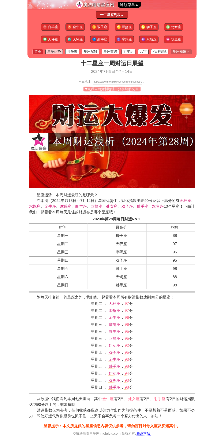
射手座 (99, 39)
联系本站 (143, 433)
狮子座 (148, 27)
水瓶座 (148, 39)
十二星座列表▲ (112, 15)
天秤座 (50, 39)
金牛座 (75, 27)
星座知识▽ (181, 51)
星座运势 (54, 51)
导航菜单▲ (129, 5)
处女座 (173, 27)
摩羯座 (124, 39)
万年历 (128, 51)
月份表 (72, 51)
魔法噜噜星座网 (98, 4)
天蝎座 (75, 39)
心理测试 (160, 51)
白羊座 (50, 27)
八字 (143, 51)
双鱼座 (173, 39)
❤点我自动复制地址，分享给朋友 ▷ (112, 89)
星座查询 (110, 51)
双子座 (99, 27)
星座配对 (90, 51)
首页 (37, 51)
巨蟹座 (124, 27)
